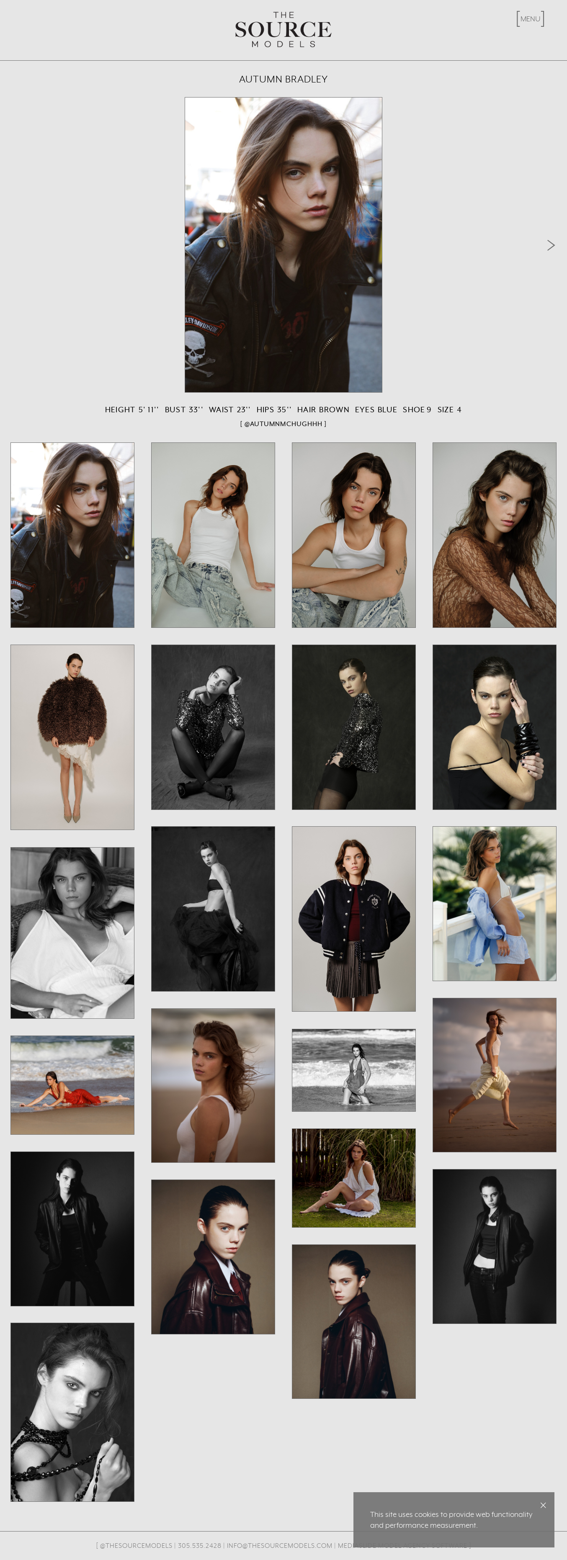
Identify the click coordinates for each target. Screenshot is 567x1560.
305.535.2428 (200, 1546)
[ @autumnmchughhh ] (283, 424)
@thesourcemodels (136, 1546)
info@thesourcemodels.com (279, 1546)
